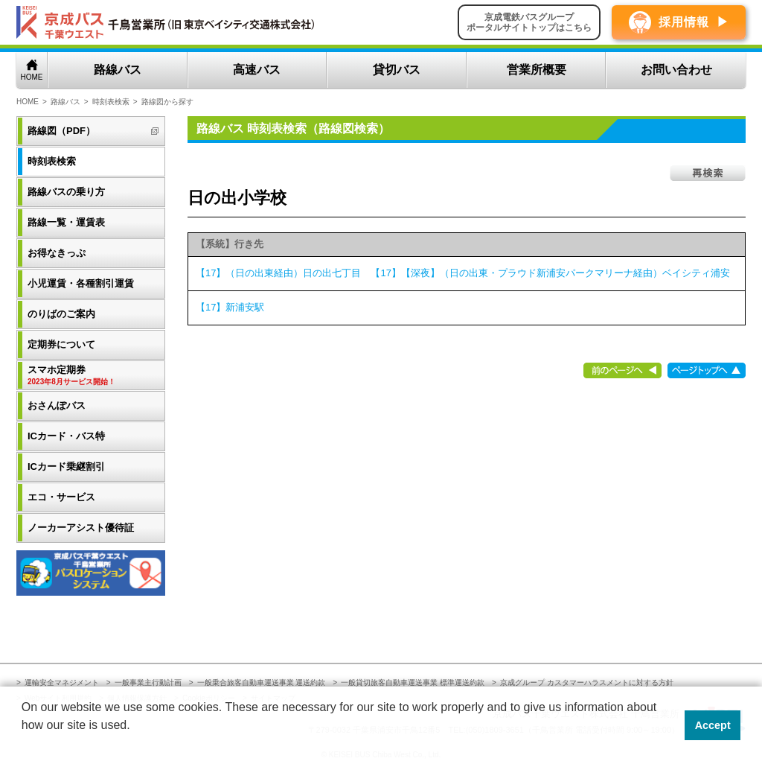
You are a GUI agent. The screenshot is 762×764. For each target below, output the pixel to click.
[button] (24, 744)
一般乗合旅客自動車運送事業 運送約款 (261, 682)
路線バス (117, 69)
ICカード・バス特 (66, 436)
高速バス (257, 69)
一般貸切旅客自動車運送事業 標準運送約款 (412, 682)
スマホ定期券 (92, 375)
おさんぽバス (57, 405)
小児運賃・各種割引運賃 (81, 283)
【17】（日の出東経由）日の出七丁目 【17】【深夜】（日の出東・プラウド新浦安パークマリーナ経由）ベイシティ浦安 (463, 272)
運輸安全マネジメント (62, 682)
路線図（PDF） (61, 130)
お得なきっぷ (57, 252)
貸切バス (396, 69)
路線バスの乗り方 (66, 191)
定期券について (61, 344)
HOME (32, 77)
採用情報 (684, 22)
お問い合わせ (676, 69)
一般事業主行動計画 (148, 682)
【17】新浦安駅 (230, 307)
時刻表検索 (110, 102)
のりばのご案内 (61, 313)
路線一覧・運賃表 (66, 222)
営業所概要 (536, 69)
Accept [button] (713, 725)
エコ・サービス (61, 497)
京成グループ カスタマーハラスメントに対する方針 (586, 682)
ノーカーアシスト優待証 (81, 527)
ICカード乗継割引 (66, 466)
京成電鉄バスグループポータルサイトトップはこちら (529, 22)
